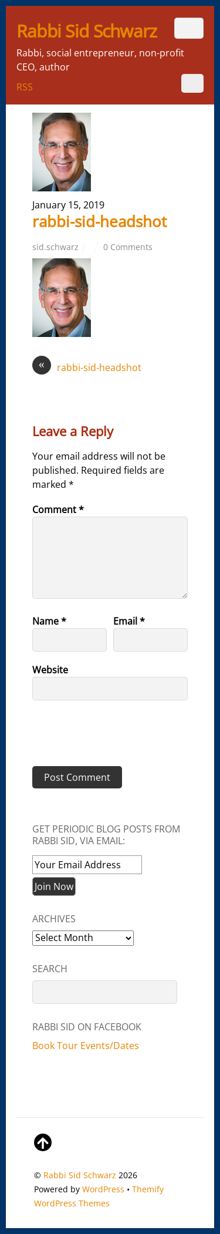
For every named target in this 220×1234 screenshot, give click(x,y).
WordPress (103, 1189)
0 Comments (128, 246)
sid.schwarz (55, 246)
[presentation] (112, 737)
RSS (24, 86)
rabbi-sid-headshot (99, 221)
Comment (58, 509)
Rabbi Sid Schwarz (79, 1175)
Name (49, 621)
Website (50, 669)
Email (129, 621)
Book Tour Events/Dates (85, 1045)
